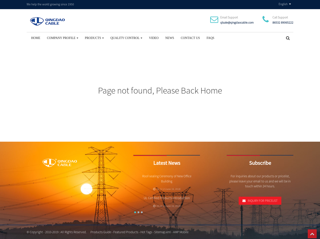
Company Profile (62, 38)
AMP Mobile (180, 232)
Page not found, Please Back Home (160, 90)
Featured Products (125, 232)
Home (35, 38)
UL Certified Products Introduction (167, 198)
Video (154, 38)
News (169, 38)
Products (94, 38)
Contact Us (190, 38)
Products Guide (100, 232)
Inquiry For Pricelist (263, 201)
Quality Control (126, 38)
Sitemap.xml (162, 232)
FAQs (210, 38)
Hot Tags (146, 232)
